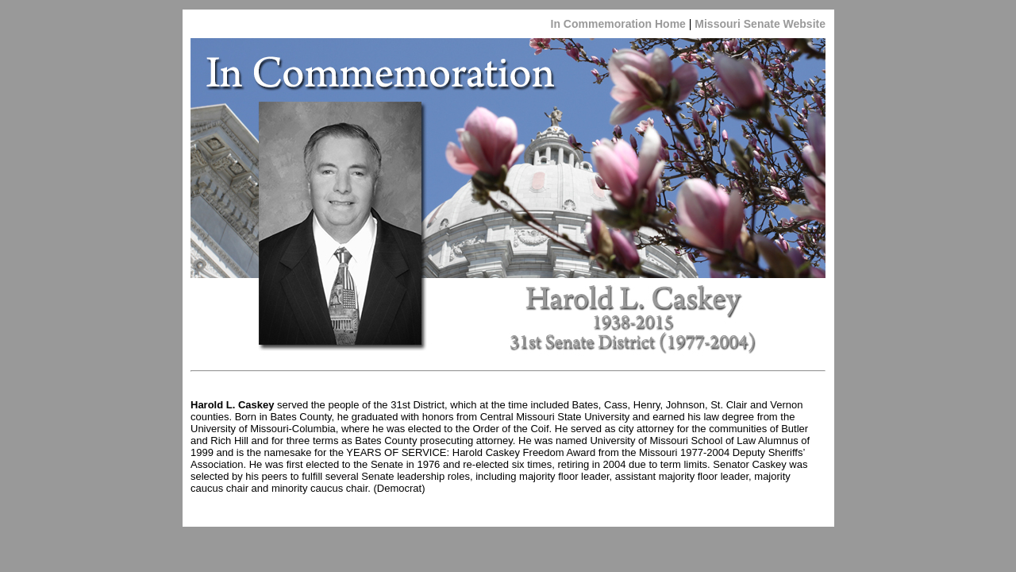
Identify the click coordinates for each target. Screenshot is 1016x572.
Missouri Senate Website (758, 23)
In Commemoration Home (618, 23)
